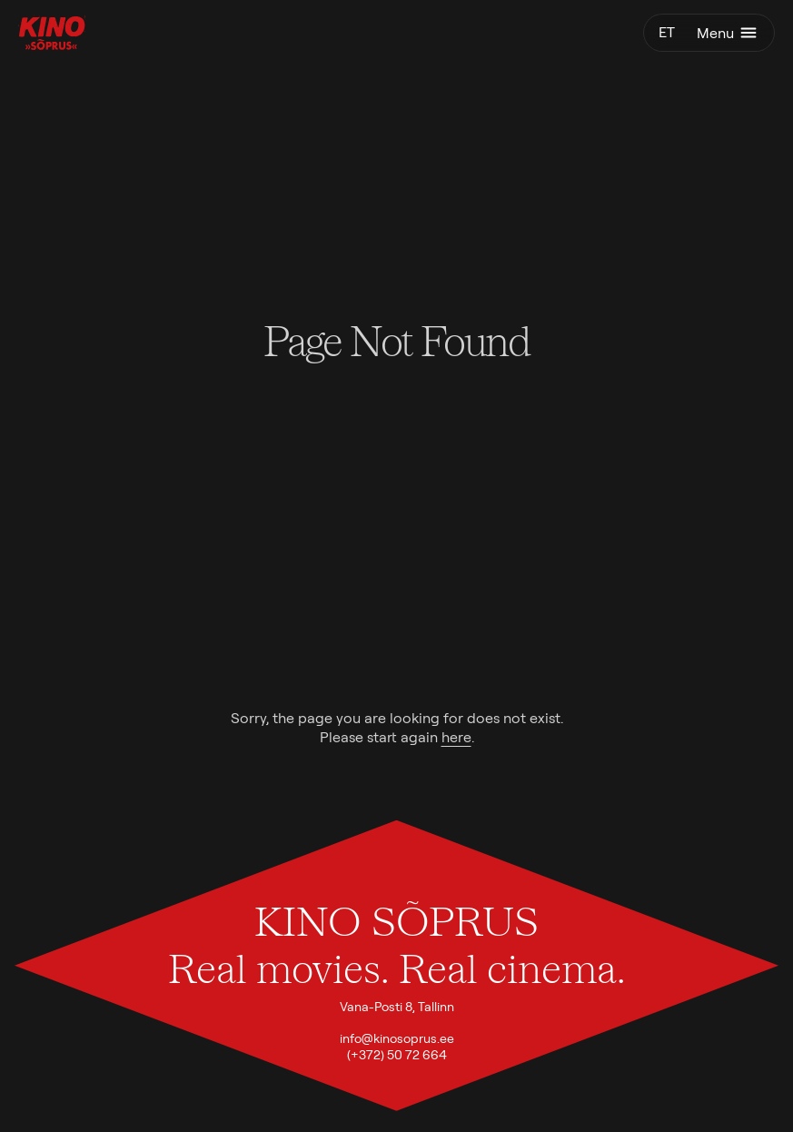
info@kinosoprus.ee (397, 1038)
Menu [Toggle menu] (728, 33)
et (667, 32)
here (456, 737)
